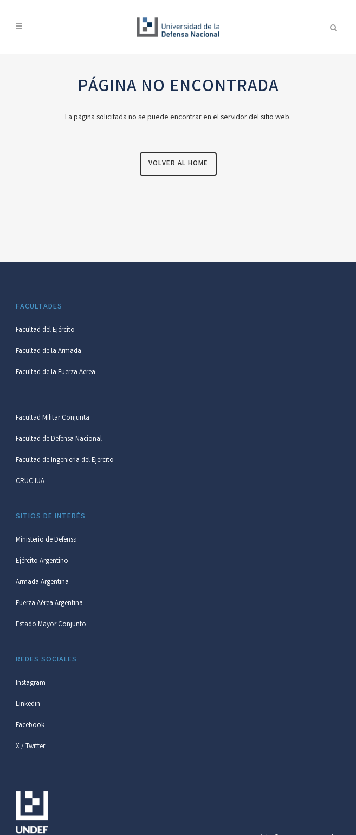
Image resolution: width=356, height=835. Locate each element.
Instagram (31, 683)
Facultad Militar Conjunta (52, 418)
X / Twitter (30, 747)
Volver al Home (178, 164)
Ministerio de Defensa (46, 540)
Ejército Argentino (42, 561)
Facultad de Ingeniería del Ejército (65, 460)
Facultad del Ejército (45, 330)
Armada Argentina (42, 582)
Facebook (30, 726)
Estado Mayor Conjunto (51, 625)
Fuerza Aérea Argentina (49, 604)
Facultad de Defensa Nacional (59, 439)
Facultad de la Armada (48, 351)
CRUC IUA (30, 482)
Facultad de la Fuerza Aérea (55, 373)
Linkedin (28, 704)
